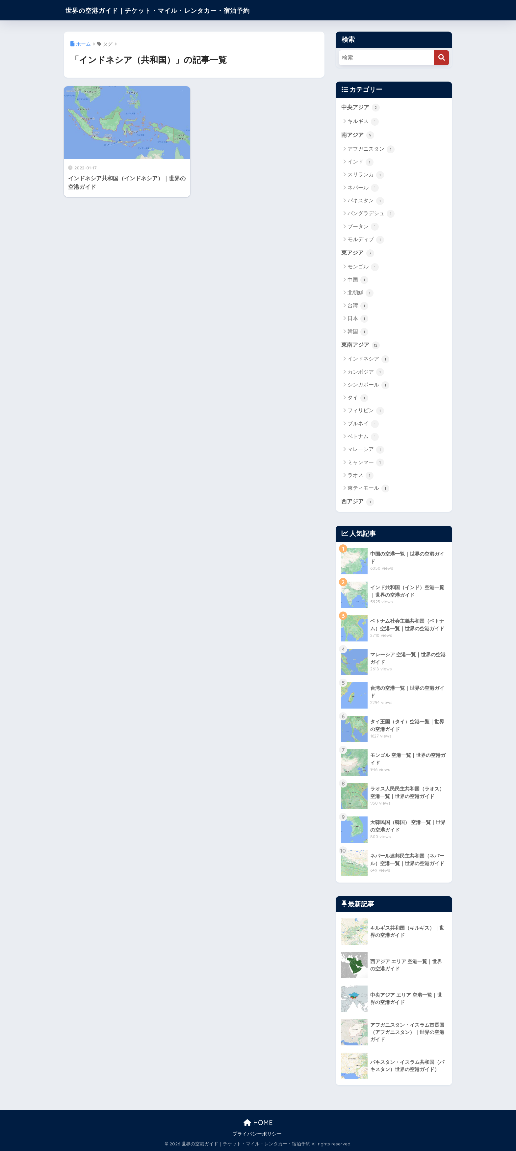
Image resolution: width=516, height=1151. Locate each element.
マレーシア (366, 450)
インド (361, 162)
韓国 (358, 332)
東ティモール (368, 489)
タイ (358, 398)
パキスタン (366, 201)
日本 (358, 319)
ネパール (363, 188)
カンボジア (366, 373)
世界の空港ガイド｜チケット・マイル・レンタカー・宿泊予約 (178, 10)
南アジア (357, 135)
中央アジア (360, 108)
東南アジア (360, 346)
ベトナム (363, 437)
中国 (358, 280)
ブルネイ (363, 424)
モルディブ (366, 240)
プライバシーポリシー (257, 1134)
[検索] (441, 57)
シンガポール (368, 385)
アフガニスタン (371, 149)
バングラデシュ (371, 214)
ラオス (361, 476)
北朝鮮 (361, 293)
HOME (258, 1123)
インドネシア (368, 359)
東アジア (357, 253)
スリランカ (366, 175)
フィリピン (366, 411)
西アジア (357, 502)
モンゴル (363, 267)
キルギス (363, 122)
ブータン (363, 227)
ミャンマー (366, 463)
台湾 (358, 306)
